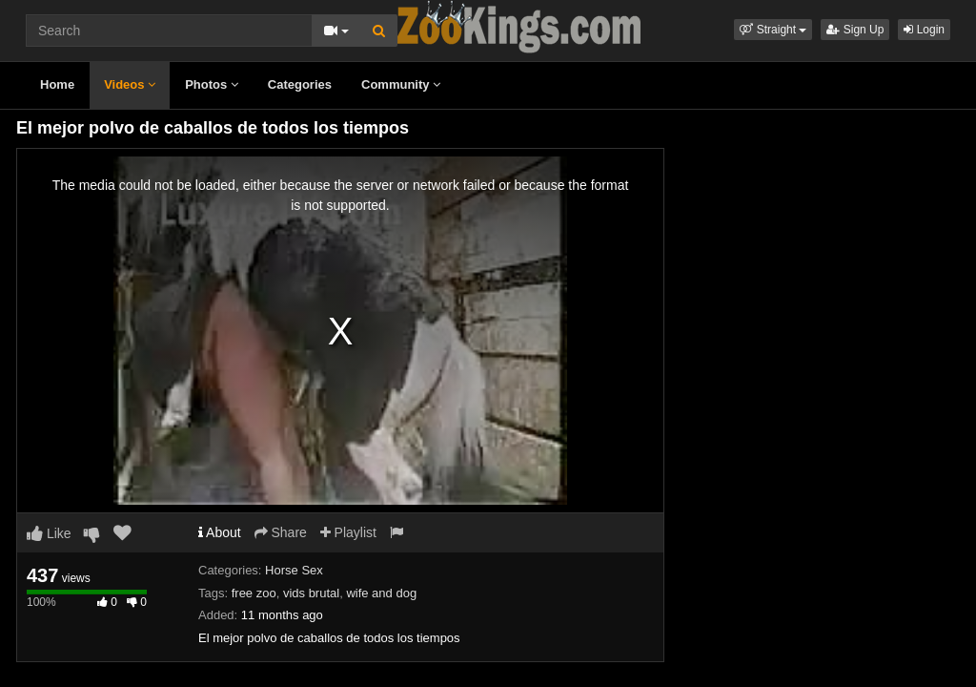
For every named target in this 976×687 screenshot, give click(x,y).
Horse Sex (294, 570)
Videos (129, 84)
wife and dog (381, 593)
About (219, 532)
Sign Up (855, 29)
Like (49, 533)
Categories (300, 84)
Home (57, 84)
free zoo (254, 593)
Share (280, 532)
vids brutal (311, 593)
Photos (211, 84)
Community (400, 84)
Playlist (348, 532)
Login (924, 29)
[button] (773, 29)
